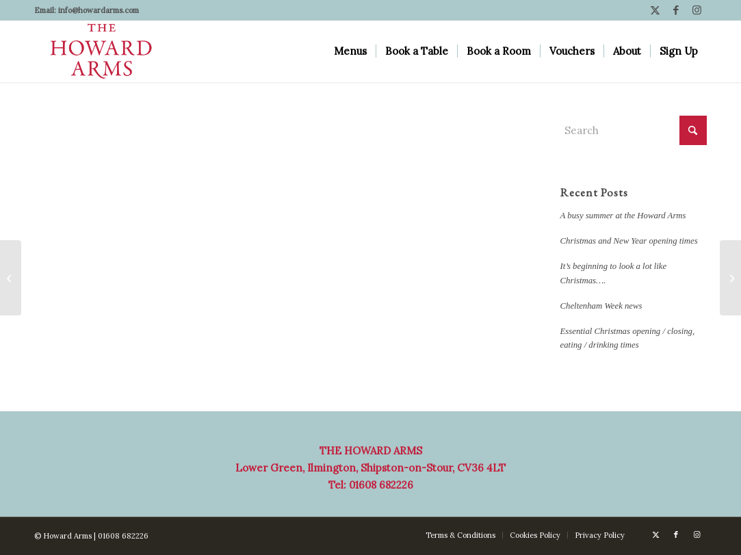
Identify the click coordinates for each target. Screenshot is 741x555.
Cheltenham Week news (601, 306)
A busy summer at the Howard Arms (623, 215)
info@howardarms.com (98, 10)
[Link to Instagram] (696, 10)
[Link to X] (655, 10)
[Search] (633, 130)
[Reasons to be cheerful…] (10, 277)
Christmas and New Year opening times (629, 241)
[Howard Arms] (101, 51)
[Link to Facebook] (676, 10)
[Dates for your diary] (730, 277)
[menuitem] (350, 51)
